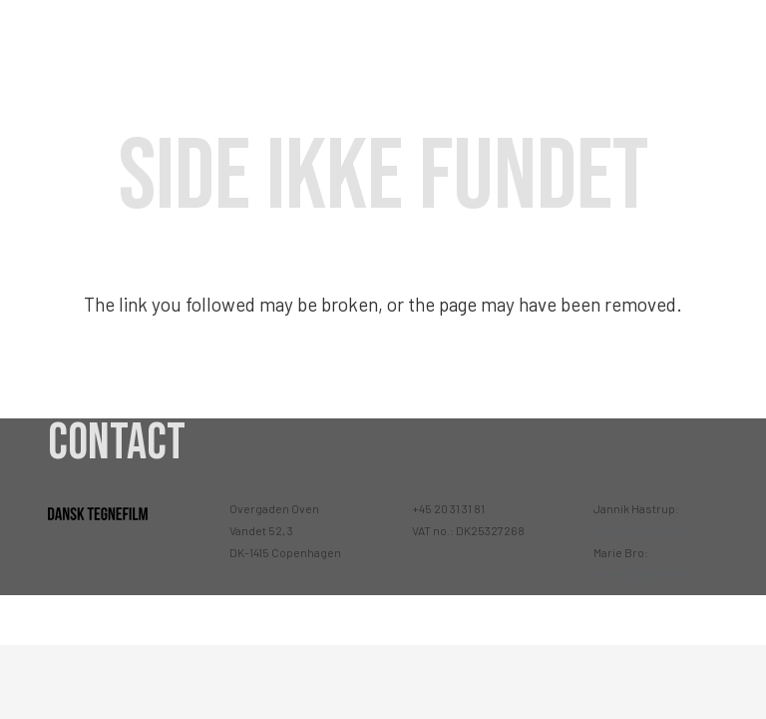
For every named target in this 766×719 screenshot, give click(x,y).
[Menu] (733, 40)
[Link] (111, 40)
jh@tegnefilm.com (644, 530)
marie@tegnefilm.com (655, 574)
